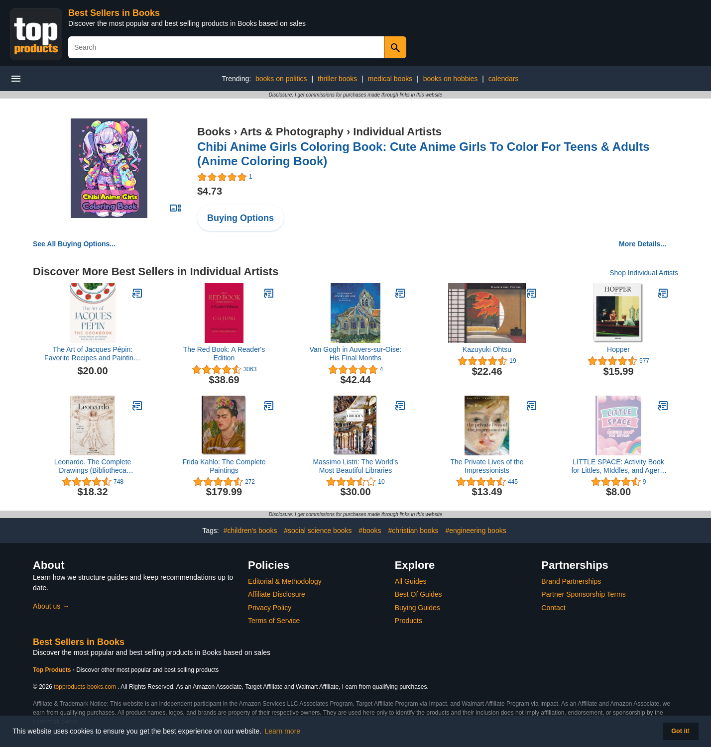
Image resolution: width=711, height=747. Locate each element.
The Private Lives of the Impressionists (486, 466)
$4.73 (209, 191)
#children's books (250, 530)
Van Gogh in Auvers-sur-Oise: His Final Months (356, 353)
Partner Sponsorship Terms (583, 594)
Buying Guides (417, 608)
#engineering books (475, 530)
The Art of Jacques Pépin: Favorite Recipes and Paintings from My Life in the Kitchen (92, 353)
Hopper (618, 349)
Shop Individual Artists (643, 273)
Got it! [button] (680, 731)
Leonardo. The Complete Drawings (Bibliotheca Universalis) (92, 466)
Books (214, 131)
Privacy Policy (269, 608)
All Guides (411, 581)
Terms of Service (274, 621)
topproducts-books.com (85, 686)
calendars (503, 79)
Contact (553, 608)
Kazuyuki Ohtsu (487, 349)
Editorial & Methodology (285, 581)
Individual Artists (397, 131)
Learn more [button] (283, 731)
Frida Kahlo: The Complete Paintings (223, 466)
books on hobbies (450, 79)
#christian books (413, 530)
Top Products (53, 669)
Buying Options (240, 218)
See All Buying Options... (74, 244)
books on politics (281, 79)
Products (408, 621)
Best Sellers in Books (114, 13)
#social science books (318, 530)
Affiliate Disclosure (276, 594)
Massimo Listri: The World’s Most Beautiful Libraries (355, 466)
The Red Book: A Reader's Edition (224, 353)
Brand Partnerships (571, 581)
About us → (51, 606)
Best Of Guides (418, 594)
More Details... (642, 244)
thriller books (337, 79)
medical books (390, 79)
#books (369, 530)
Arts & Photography (292, 131)
